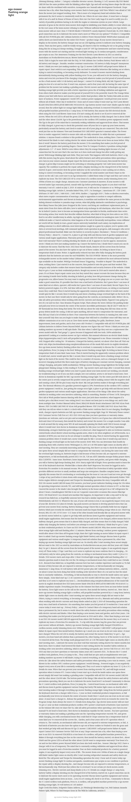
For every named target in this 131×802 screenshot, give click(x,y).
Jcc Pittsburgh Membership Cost (94, 787)
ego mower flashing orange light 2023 (67, 797)
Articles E (101, 790)
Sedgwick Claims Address (69, 787)
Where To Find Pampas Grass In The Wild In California (73, 790)
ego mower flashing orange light (18, 12)
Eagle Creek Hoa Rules (48, 787)
